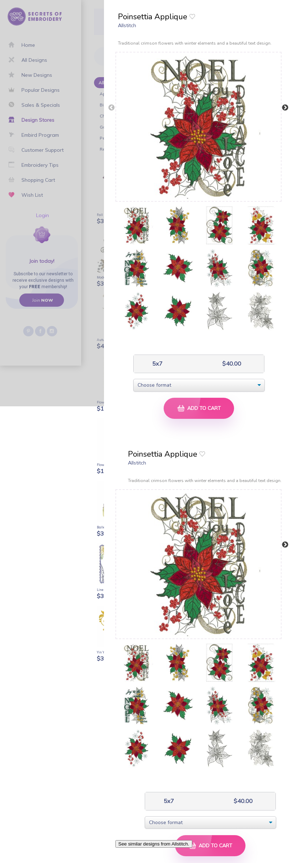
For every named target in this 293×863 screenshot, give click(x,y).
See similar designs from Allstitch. (153, 844)
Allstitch (127, 25)
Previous (111, 107)
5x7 (157, 363)
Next (285, 107)
